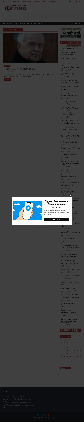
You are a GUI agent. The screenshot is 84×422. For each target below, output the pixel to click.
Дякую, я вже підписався (42, 227)
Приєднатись (56, 219)
